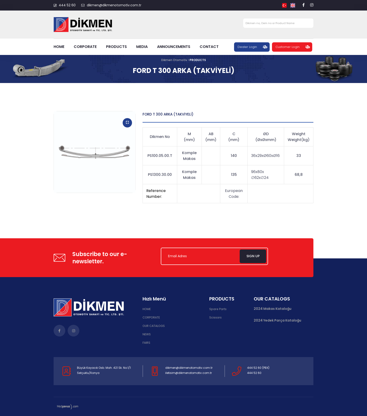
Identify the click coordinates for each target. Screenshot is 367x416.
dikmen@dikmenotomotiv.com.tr (111, 5)
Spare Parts (217, 309)
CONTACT (209, 46)
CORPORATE (85, 46)
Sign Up (253, 256)
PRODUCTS (116, 46)
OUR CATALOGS (153, 326)
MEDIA (142, 46)
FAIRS (146, 343)
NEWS (146, 334)
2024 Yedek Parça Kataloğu (277, 320)
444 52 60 (65, 5)
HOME (59, 46)
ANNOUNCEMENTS (173, 46)
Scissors (215, 318)
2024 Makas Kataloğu (272, 309)
